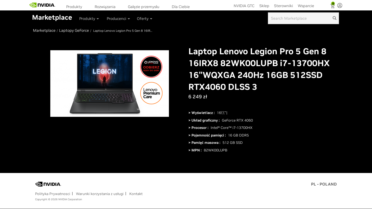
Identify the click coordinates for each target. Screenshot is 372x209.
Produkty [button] (89, 18)
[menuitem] (75, 6)
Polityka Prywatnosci (52, 193)
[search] (334, 18)
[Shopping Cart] (333, 6)
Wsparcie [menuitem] (306, 5)
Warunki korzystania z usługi (100, 193)
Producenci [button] (119, 18)
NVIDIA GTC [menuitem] (244, 5)
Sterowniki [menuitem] (283, 5)
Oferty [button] (145, 18)
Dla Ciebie (181, 6)
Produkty (74, 6)
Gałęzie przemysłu (143, 6)
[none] (340, 6)
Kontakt (136, 193)
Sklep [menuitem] (264, 5)
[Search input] (303, 18)
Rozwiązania (105, 6)
